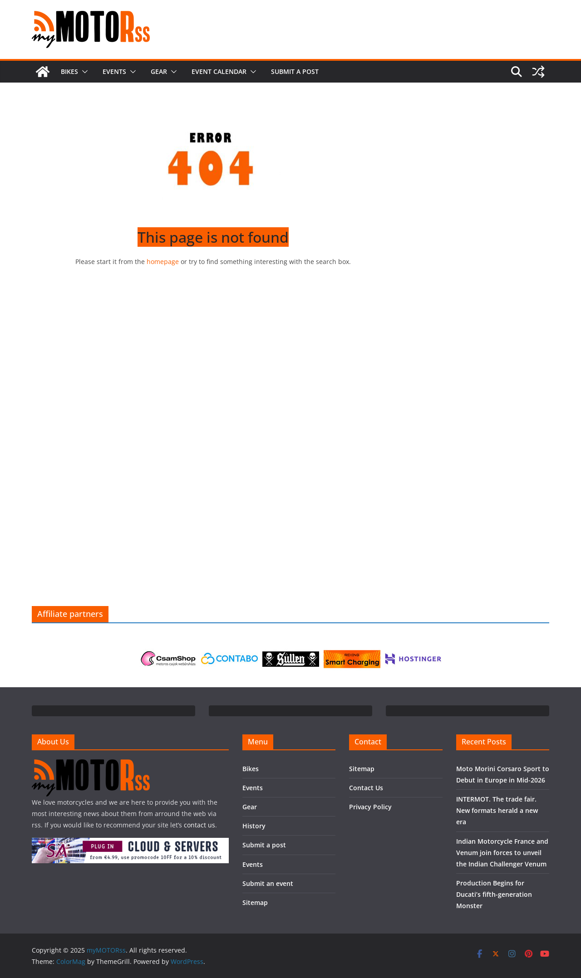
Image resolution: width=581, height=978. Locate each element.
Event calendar (219, 71)
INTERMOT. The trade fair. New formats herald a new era (497, 810)
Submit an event (267, 883)
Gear (159, 71)
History (254, 826)
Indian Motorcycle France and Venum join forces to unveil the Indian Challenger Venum (502, 852)
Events (114, 71)
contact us (199, 825)
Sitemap (255, 902)
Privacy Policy (370, 806)
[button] (83, 71)
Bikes (69, 71)
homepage (163, 261)
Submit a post (295, 71)
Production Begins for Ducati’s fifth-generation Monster (494, 894)
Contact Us (366, 787)
